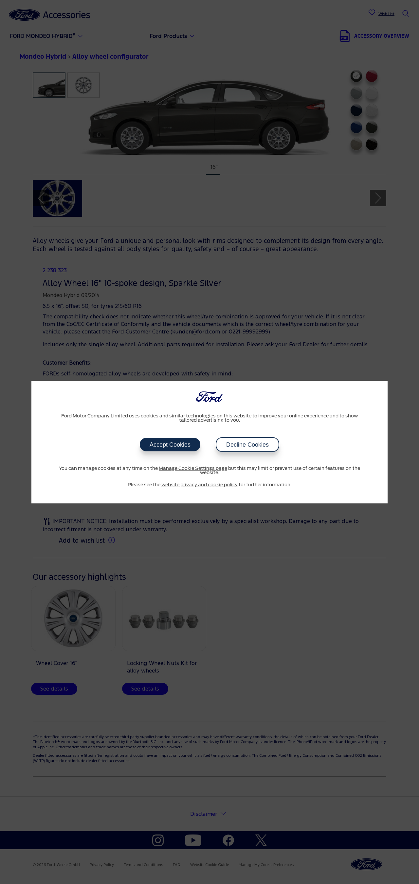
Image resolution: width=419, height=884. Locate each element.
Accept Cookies (170, 444)
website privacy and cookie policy (199, 485)
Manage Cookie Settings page (193, 468)
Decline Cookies (247, 444)
